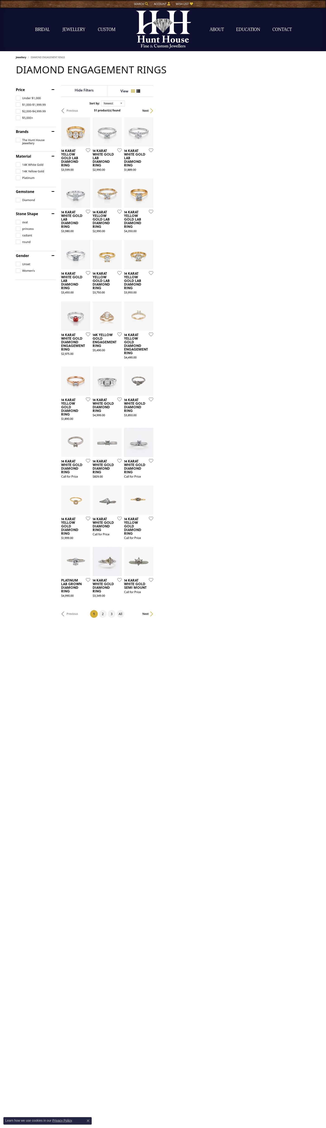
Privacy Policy (62, 1120)
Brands (22, 131)
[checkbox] (28, 98)
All (199, 923)
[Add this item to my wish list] (139, 202)
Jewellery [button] (73, 29)
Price (20, 89)
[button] (140, 4)
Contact (282, 29)
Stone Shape (27, 214)
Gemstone (25, 191)
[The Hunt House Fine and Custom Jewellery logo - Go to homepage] (163, 29)
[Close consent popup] (88, 1120)
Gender (22, 255)
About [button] (217, 29)
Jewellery (21, 57)
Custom (106, 29)
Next (302, 111)
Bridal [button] (42, 29)
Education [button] (248, 29)
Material (23, 156)
